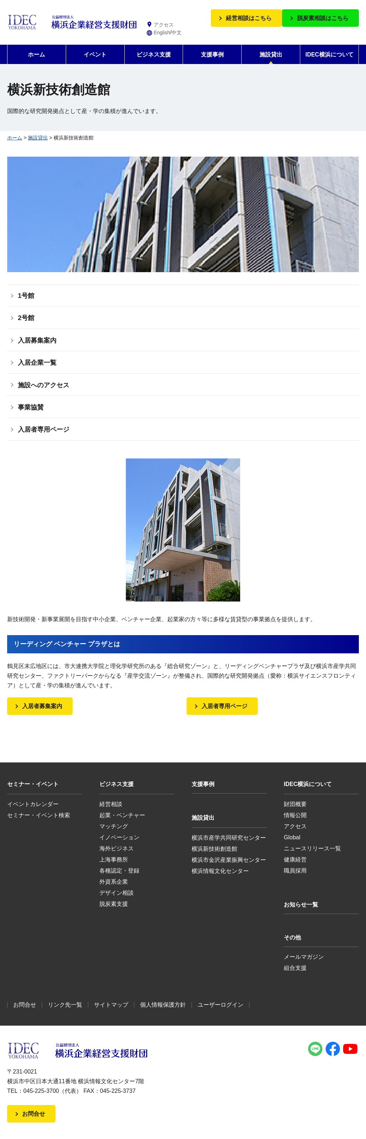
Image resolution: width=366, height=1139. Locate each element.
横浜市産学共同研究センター (229, 838)
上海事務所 (113, 859)
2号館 (26, 317)
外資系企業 (113, 882)
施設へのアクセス (43, 385)
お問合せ (24, 1005)
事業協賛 (31, 407)
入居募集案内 (37, 340)
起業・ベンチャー (122, 815)
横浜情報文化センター (220, 871)
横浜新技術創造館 (214, 849)
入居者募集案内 (42, 706)
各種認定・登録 (119, 871)
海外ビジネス (116, 848)
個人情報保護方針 (163, 1005)
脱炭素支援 (113, 904)
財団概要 (295, 804)
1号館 (26, 295)
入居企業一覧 (37, 362)
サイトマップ (111, 1005)
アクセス (295, 826)
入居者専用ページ (43, 429)
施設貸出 (270, 54)
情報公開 (295, 815)
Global (292, 837)
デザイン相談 (116, 893)
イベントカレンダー (33, 804)
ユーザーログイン (220, 1005)
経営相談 (110, 804)
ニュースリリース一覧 (312, 848)
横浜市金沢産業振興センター (229, 860)
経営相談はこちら (249, 18)
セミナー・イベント (33, 784)
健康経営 (295, 859)
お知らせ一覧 (301, 905)
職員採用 (295, 871)
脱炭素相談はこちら (322, 18)
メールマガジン (304, 957)
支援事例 (212, 54)
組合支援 (295, 968)
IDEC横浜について (329, 54)
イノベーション (119, 837)
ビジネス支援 (154, 54)
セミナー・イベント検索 (38, 815)
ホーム (36, 54)
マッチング (113, 826)
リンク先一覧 (65, 1005)
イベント (95, 54)
